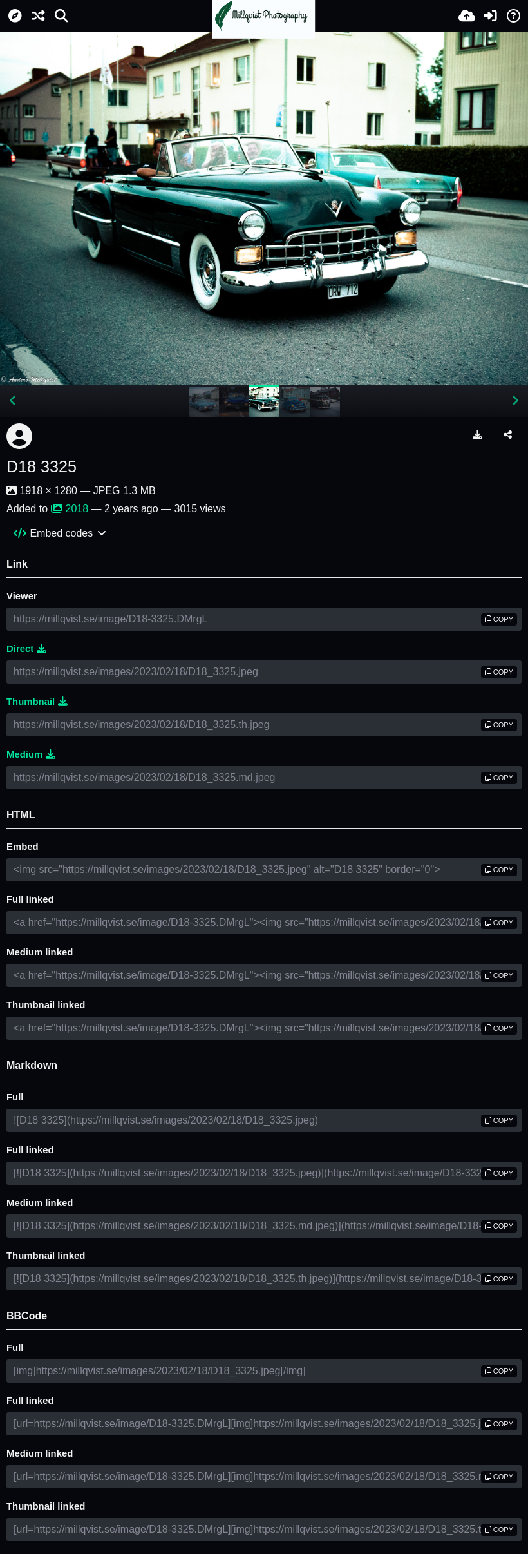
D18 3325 (41, 466)
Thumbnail (37, 701)
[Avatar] (19, 436)
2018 (70, 508)
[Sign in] (490, 16)
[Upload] (466, 16)
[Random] (38, 16)
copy (499, 619)
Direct (26, 649)
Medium (30, 754)
